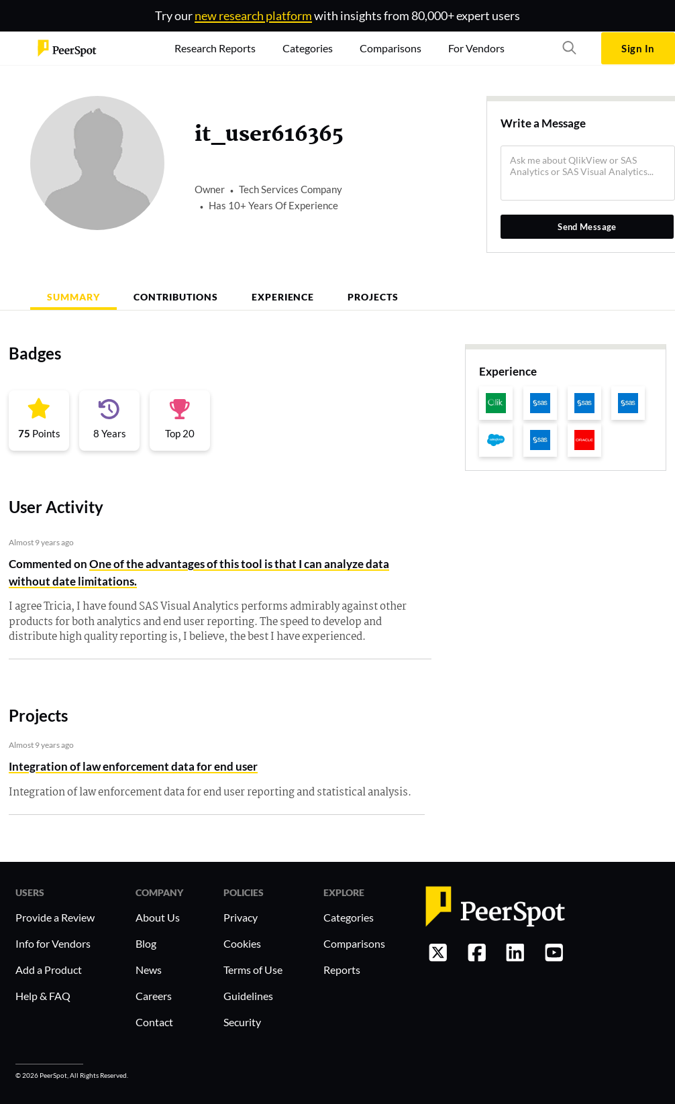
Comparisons (354, 943)
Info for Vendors (53, 943)
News (149, 969)
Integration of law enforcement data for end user (133, 766)
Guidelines (248, 995)
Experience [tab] (283, 296)
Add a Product (48, 969)
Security (242, 1021)
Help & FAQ (42, 995)
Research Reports (215, 48)
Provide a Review (55, 917)
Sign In (637, 48)
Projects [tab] (373, 296)
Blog (146, 943)
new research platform (253, 15)
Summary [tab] (73, 296)
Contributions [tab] (176, 296)
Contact (154, 1021)
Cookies (242, 943)
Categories (348, 917)
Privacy (240, 917)
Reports (341, 969)
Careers (154, 995)
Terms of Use (252, 969)
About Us (158, 917)
